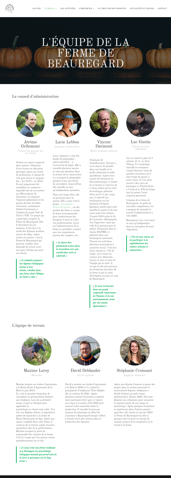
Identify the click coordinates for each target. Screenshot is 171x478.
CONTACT (162, 9)
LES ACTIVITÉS (67, 9)
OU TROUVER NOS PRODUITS (112, 9)
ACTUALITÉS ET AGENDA (142, 9)
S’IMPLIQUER (85, 9)
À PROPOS (49, 9)
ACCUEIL (36, 9)
